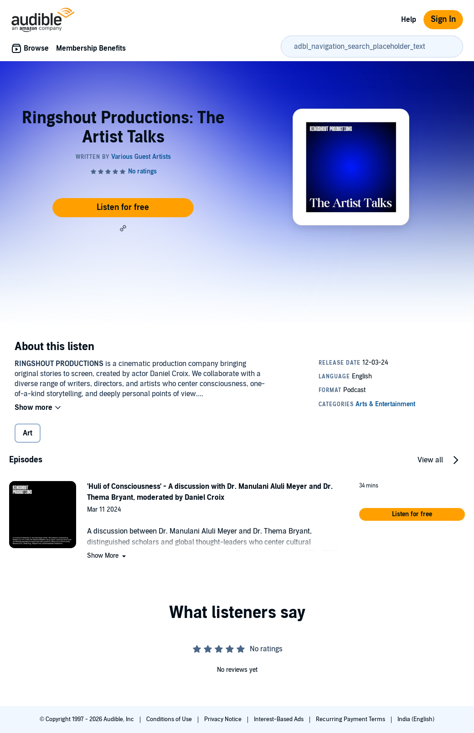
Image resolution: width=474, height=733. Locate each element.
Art (27, 433)
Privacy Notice (223, 719)
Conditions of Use (169, 719)
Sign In (443, 19)
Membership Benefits (91, 48)
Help (408, 19)
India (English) (415, 719)
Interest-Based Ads (279, 719)
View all (430, 460)
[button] (123, 228)
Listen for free (123, 207)
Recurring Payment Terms (351, 719)
